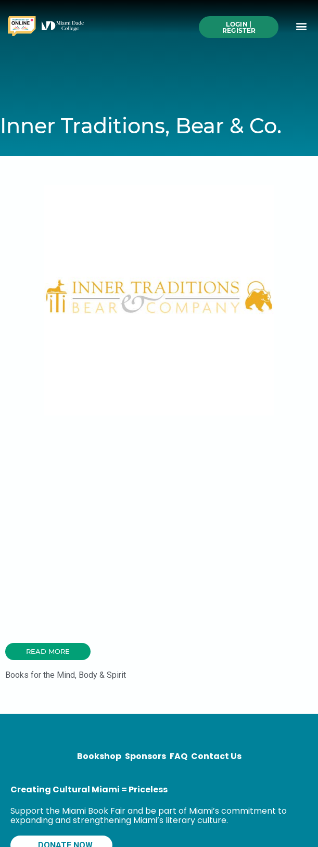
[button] (301, 26)
